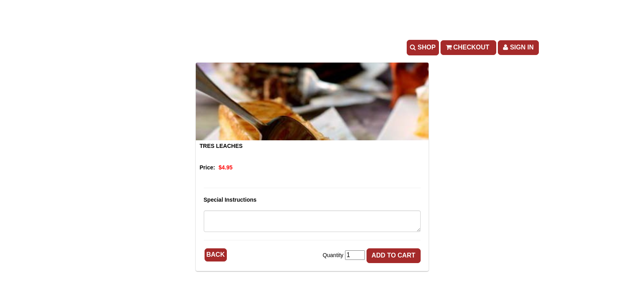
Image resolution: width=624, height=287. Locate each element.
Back (216, 254)
